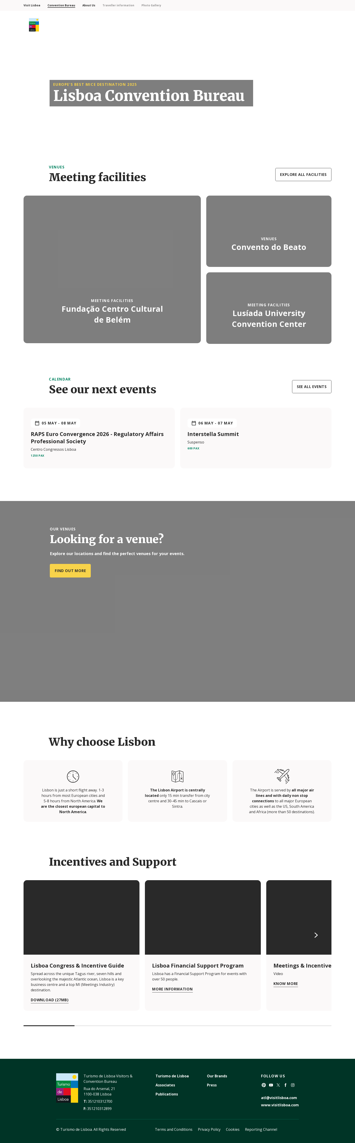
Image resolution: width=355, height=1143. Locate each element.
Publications (167, 1094)
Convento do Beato (268, 247)
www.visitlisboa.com (280, 1104)
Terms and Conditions (173, 1129)
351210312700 (100, 1101)
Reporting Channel (261, 1129)
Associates (165, 1085)
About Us (88, 5)
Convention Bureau (61, 5)
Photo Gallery (151, 5)
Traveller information (118, 5)
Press (212, 1085)
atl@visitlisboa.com (279, 1097)
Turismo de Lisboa (172, 1076)
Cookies (233, 1129)
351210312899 (99, 1108)
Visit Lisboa (32, 5)
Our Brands (217, 1076)
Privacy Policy (209, 1129)
